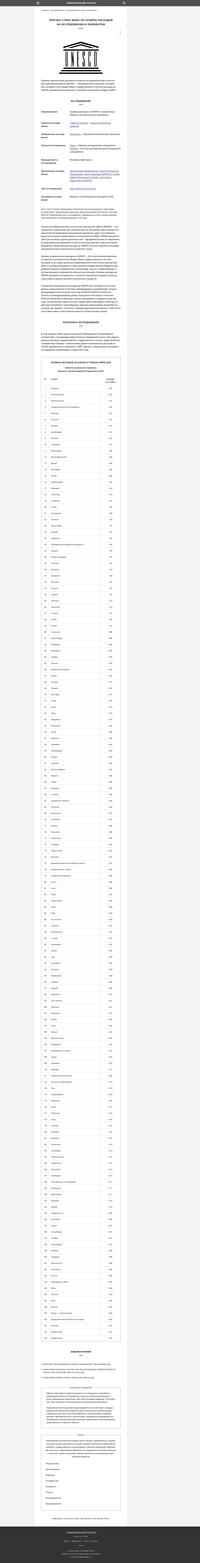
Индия (54, 757)
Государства (52, 1480)
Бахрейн (55, 1200)
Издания (50, 1475)
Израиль (55, 388)
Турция (54, 594)
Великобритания (59, 457)
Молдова (55, 1063)
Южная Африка (58, 769)
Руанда (54, 682)
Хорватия (55, 576)
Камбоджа (56, 1175)
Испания (55, 569)
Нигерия (55, 969)
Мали (53, 1107)
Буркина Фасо (57, 1038)
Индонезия (56, 975)
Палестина (56, 838)
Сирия (54, 1225)
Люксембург (56, 638)
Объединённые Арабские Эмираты (67, 544)
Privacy (95, 1541)
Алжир (54, 825)
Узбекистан (56, 1163)
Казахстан (55, 1144)
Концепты (51, 1486)
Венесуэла (56, 725)
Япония (54, 426)
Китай (54, 476)
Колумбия (55, 963)
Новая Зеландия (58, 557)
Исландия (55, 469)
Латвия (54, 688)
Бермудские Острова (60, 1050)
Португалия (56, 526)
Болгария (55, 694)
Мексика (55, 1007)
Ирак (53, 1288)
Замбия (54, 982)
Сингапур (55, 494)
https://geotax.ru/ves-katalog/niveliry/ (94, 1518)
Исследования (57, 10)
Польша (54, 563)
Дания (54, 463)
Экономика (75, 134)
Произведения (53, 1503)
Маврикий (56, 1044)
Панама (54, 1125)
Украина (55, 925)
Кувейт (54, 1207)
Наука (73, 145)
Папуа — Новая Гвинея (61, 1313)
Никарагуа (56, 1188)
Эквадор (55, 844)
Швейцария (56, 432)
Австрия (55, 438)
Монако (54, 1294)
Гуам (53, 1025)
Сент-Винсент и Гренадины (63, 1182)
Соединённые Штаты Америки (65, 407)
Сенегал (54, 794)
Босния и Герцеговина (61, 1082)
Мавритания (57, 1338)
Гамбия (54, 1238)
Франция (55, 488)
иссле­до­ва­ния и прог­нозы (78, 1396)
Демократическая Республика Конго (68, 863)
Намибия (55, 744)
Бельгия (55, 419)
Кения (54, 676)
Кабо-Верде (56, 1244)
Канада (54, 532)
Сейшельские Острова (61, 1075)
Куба (53, 913)
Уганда (54, 938)
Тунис (53, 700)
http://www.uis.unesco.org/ (83, 188)
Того (53, 1088)
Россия (54, 663)
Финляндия (56, 451)
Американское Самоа (61, 869)
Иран (53, 713)
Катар (53, 732)
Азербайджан (57, 1094)
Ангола (54, 1307)
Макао (54, 1019)
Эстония (55, 519)
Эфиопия (55, 994)
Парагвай (55, 1169)
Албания (55, 1138)
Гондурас (55, 1257)
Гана (53, 888)
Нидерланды (57, 482)
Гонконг (54, 613)
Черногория (56, 900)
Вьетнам (55, 857)
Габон (53, 782)
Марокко (55, 738)
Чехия (54, 507)
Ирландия (55, 644)
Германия (55, 444)
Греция (54, 551)
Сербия (54, 657)
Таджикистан (57, 1213)
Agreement (76, 1541)
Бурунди (55, 1069)
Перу (53, 1119)
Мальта (54, 775)
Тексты (49, 1492)
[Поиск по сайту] (124, 3)
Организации (53, 1469)
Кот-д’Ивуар (56, 1232)
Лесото (54, 1275)
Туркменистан (57, 1157)
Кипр (53, 707)
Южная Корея (57, 401)
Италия (54, 588)
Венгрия (55, 582)
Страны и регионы (79, 123)
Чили (53, 907)
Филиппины (56, 932)
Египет (54, 626)
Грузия (54, 1032)
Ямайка (54, 1250)
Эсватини (55, 1013)
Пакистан (55, 1113)
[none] (38, 3)
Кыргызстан (56, 1263)
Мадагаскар (56, 1332)
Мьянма (55, 1325)
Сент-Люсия (56, 1000)
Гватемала (56, 1269)
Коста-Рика (56, 919)
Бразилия (55, 607)
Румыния (55, 832)
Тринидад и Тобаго (59, 1282)
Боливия (55, 1132)
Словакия (55, 632)
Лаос (53, 1300)
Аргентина (56, 813)
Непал (54, 950)
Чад (52, 957)
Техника (74, 148)
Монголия (55, 1219)
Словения (55, 501)
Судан (54, 1057)
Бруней (54, 988)
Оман (53, 894)
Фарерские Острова (60, 669)
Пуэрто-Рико (56, 850)
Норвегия (55, 538)
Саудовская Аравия (60, 800)
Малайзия (55, 651)
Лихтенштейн (57, 394)
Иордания (55, 719)
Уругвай (54, 763)
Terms (86, 1541)
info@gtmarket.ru (83, 1557)
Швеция (54, 413)
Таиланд (55, 601)
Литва (54, 619)
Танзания (55, 819)
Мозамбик (56, 944)
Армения (55, 1100)
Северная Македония (61, 875)
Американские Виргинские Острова (67, 1319)
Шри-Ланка (56, 1194)
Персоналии (52, 1463)
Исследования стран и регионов (81, 10)
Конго (54, 882)
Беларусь (55, 788)
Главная (45, 10)
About (66, 1541)
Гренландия (56, 750)
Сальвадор (56, 1150)
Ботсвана (55, 807)
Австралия (56, 513)
